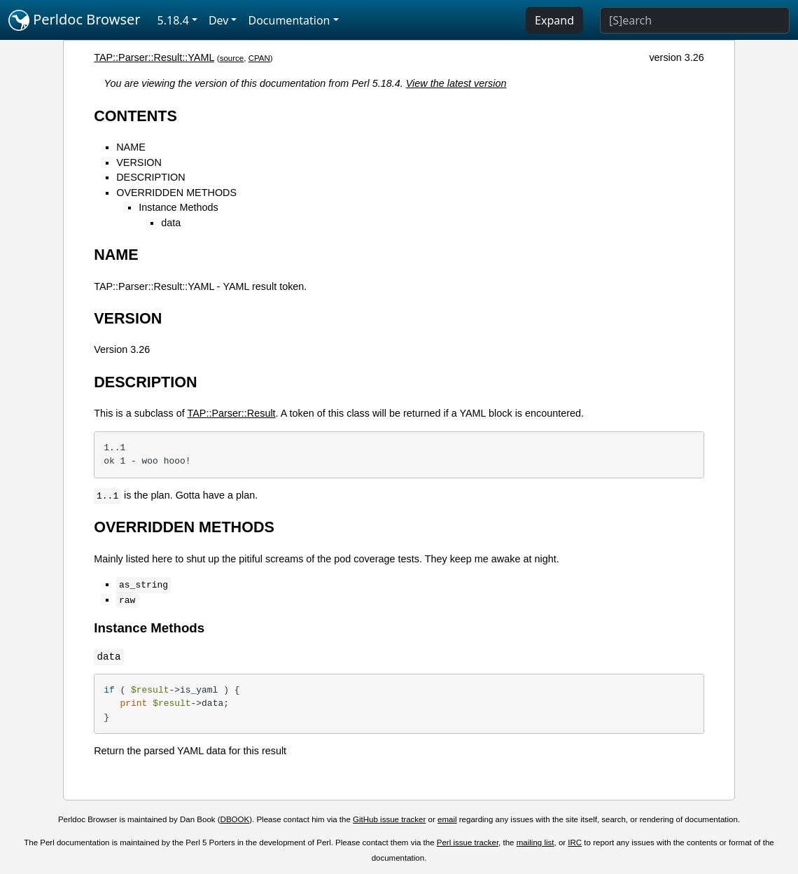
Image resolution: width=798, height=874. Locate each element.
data (171, 222)
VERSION (139, 162)
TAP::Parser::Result (232, 413)
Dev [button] (219, 20)
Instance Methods (178, 207)
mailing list (535, 842)
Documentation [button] (289, 20)
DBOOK (235, 819)
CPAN (259, 58)
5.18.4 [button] (173, 20)
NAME (131, 147)
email (447, 819)
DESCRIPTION (150, 177)
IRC (575, 842)
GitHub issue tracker (389, 819)
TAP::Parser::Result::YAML (154, 57)
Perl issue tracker (467, 842)
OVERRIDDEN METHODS (176, 192)
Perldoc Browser (74, 20)
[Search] (695, 20)
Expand (554, 20)
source (232, 58)
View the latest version (456, 83)
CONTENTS (135, 116)
